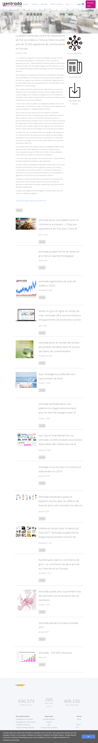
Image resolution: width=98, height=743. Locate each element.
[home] (12, 4)
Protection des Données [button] (11, 740)
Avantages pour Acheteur (24, 719)
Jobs (48, 725)
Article (19, 210)
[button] (69, 4)
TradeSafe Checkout (23, 725)
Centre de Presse (49, 22)
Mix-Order (44, 4)
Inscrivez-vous (90, 4)
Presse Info (78, 726)
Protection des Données (49, 727)
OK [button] (88, 736)
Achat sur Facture (57, 4)
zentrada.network (49, 719)
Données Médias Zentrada (25, 727)
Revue (79, 719)
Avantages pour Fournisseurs (26, 722)
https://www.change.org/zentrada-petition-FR (31, 201)
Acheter (26, 4)
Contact (49, 722)
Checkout (34, 4)
